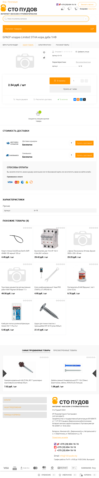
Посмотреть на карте (60, 437)
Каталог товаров (49, 28)
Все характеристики (83, 62)
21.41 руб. (49, 331)
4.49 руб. (16, 258)
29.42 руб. (49, 258)
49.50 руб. (16, 294)
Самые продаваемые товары (36, 350)
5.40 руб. (16, 331)
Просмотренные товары (65, 350)
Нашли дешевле (20, 99)
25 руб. (72, 386)
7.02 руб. (10, 386)
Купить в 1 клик (70, 89)
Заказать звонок (87, 4)
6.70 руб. (82, 294)
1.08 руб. (41, 386)
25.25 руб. (82, 258)
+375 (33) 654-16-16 (66, 447)
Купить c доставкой (84, 143)
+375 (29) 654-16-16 (69, 444)
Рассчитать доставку (42, 99)
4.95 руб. (49, 294)
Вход (4, 2)
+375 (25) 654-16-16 (66, 450)
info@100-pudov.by (68, 456)
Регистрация (13, 2)
